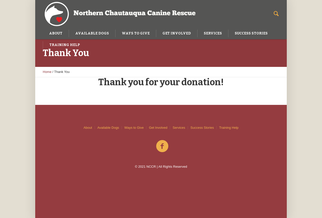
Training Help (228, 127)
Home (47, 72)
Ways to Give (134, 127)
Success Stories (202, 127)
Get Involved (158, 127)
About (88, 127)
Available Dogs (108, 127)
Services (179, 127)
